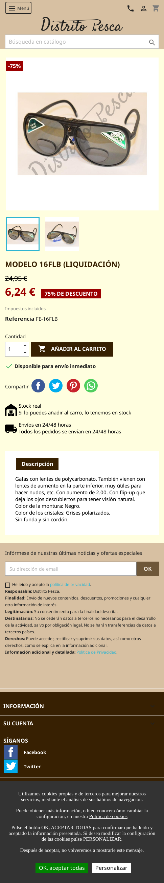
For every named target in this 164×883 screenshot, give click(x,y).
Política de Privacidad (96, 652)
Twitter (56, 385)
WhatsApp (91, 385)
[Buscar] (82, 42)
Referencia (19, 318)
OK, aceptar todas (62, 867)
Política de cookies (108, 816)
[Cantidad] (13, 349)
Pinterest (73, 385)
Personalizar (111, 867)
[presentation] (61, 671)
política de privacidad (70, 584)
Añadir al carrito (72, 349)
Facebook (38, 385)
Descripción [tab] (37, 464)
